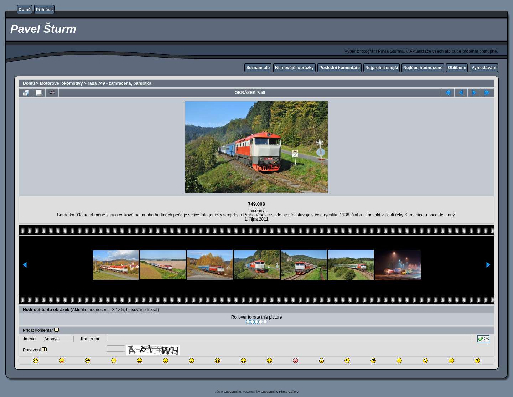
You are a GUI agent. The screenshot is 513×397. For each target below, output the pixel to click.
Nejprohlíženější (381, 67)
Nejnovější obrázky (294, 67)
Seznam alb (258, 67)
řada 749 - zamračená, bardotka (119, 83)
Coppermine (232, 391)
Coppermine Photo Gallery (280, 391)
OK (483, 339)
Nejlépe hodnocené (422, 67)
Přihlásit (44, 9)
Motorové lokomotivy (61, 83)
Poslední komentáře (339, 67)
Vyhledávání (483, 67)
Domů (25, 9)
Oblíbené (457, 67)
